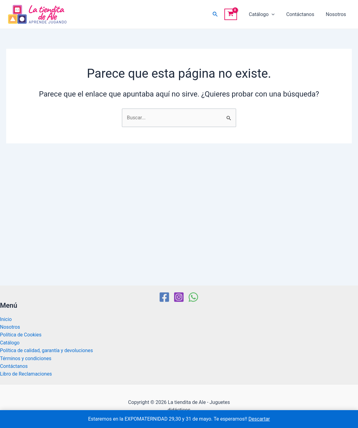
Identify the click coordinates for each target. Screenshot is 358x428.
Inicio (6, 319)
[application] (276, 14)
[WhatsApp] (193, 296)
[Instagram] (178, 296)
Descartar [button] (259, 419)
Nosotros (337, 14)
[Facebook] (164, 296)
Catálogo (266, 14)
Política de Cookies (21, 334)
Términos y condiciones (26, 358)
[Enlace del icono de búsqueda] (220, 14)
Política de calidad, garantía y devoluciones (47, 350)
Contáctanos (303, 14)
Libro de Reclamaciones (26, 374)
